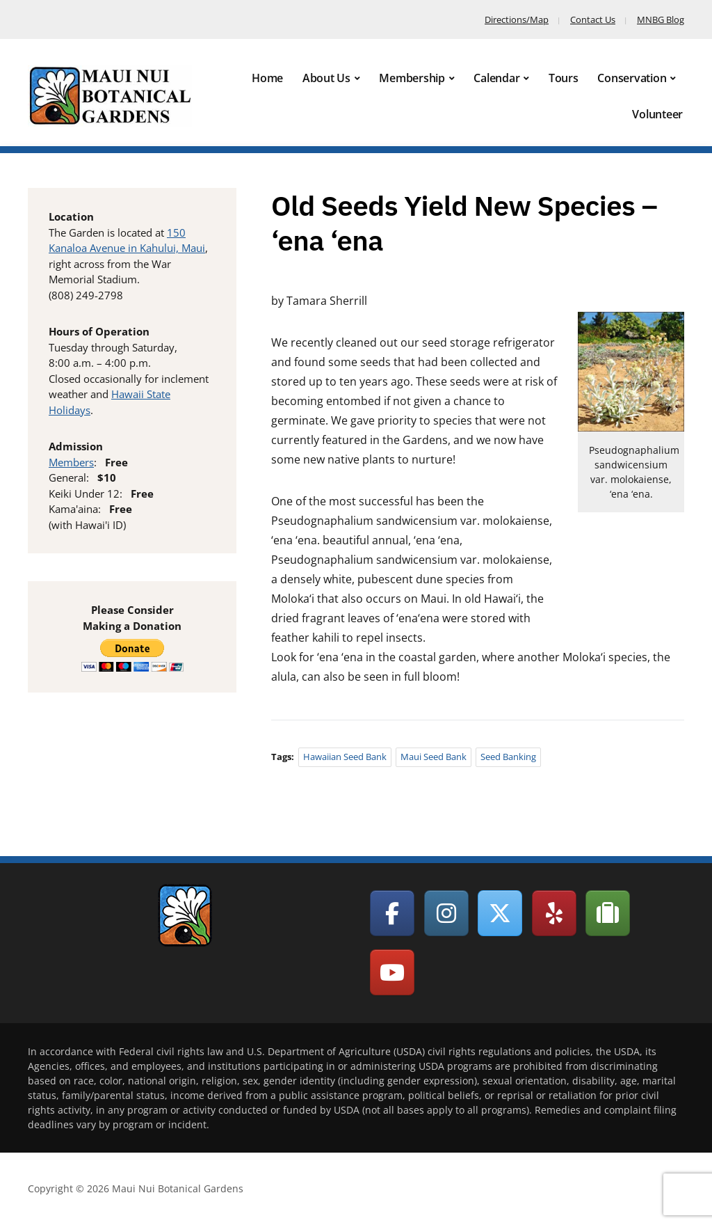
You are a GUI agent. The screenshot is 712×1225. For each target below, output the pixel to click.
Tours (563, 78)
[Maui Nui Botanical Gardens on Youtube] (392, 972)
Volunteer (657, 114)
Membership (412, 78)
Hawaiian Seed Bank (345, 756)
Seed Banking (508, 756)
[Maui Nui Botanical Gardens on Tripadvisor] (607, 913)
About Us (326, 78)
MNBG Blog (660, 19)
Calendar (496, 78)
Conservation (631, 78)
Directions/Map (517, 19)
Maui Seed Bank (433, 756)
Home (267, 78)
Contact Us (592, 19)
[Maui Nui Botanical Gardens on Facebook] (392, 913)
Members (71, 462)
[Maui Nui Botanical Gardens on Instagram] (446, 913)
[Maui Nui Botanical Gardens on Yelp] (554, 913)
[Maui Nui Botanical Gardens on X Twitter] (500, 913)
